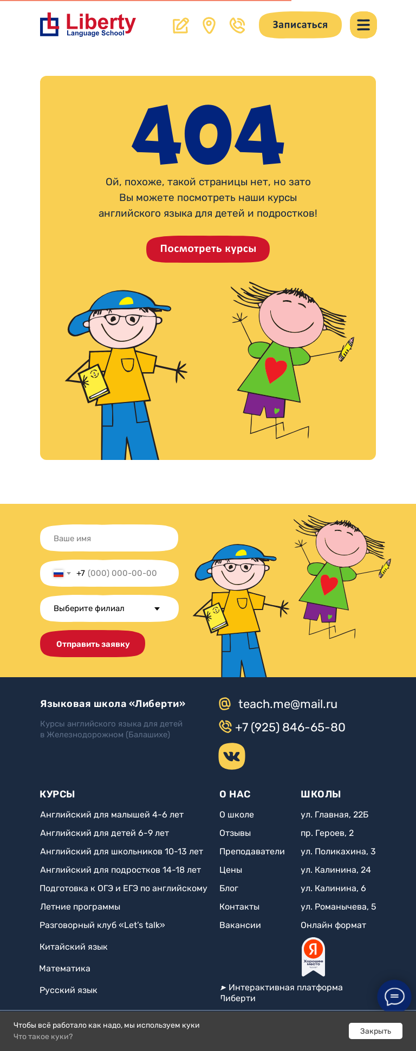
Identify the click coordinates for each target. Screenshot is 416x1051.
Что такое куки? (43, 1036)
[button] (300, 24)
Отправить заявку (93, 644)
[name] (107, 538)
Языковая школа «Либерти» (112, 704)
